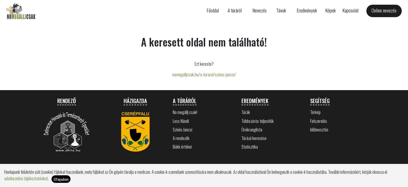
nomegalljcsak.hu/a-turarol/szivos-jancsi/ (204, 74)
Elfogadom (61, 179)
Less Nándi (181, 121)
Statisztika (249, 146)
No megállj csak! (185, 112)
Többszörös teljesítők (257, 121)
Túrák (245, 112)
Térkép (315, 112)
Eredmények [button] (307, 10)
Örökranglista (251, 129)
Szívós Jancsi (182, 129)
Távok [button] (281, 10)
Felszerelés (318, 121)
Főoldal (213, 10)
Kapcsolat (350, 10)
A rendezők (181, 138)
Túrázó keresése (253, 138)
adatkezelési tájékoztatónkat (26, 178)
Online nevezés (384, 10)
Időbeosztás (319, 129)
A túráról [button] (235, 10)
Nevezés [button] (259, 10)
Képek (330, 10)
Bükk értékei (182, 146)
